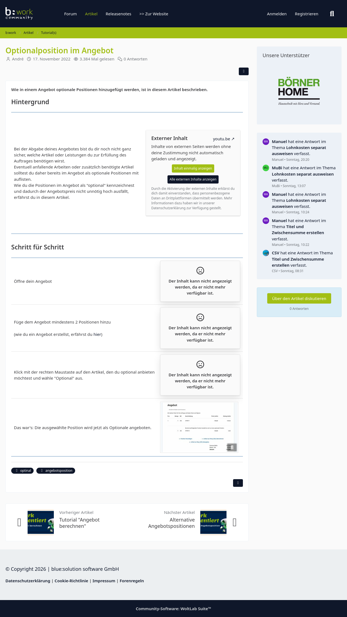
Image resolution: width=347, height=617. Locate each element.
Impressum (104, 580)
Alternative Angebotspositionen (171, 522)
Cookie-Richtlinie (71, 580)
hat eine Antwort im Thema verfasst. (299, 147)
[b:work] (39, 13)
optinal (22, 470)
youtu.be (221, 138)
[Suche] (332, 14)
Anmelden (277, 13)
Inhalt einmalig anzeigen (193, 168)
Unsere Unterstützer (286, 55)
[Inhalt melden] (238, 483)
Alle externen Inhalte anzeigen (193, 179)
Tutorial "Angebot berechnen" (79, 522)
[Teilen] (244, 71)
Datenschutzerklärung (27, 580)
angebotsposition (55, 470)
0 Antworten (136, 59)
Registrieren (306, 13)
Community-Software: (173, 608)
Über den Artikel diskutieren (299, 298)
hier (97, 334)
